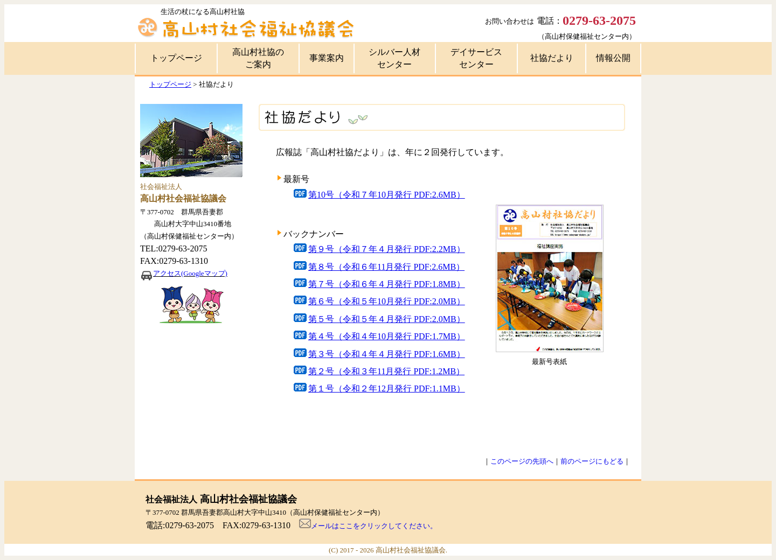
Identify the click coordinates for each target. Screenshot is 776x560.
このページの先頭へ (521, 461)
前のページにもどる (591, 461)
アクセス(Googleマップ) (190, 273)
